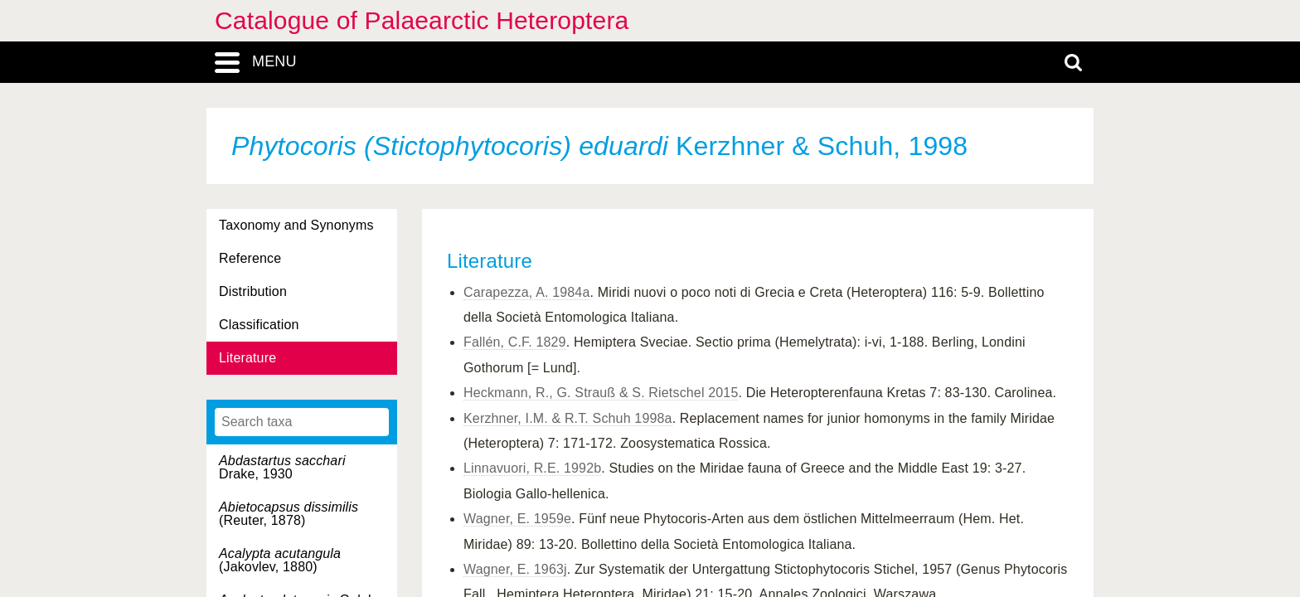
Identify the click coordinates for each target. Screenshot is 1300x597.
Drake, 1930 (282, 467)
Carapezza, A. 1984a (526, 292)
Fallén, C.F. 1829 (514, 342)
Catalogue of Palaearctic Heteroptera (421, 20)
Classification (259, 325)
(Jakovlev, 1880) (280, 560)
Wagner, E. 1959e (517, 519)
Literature (247, 358)
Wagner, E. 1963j (515, 569)
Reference (250, 258)
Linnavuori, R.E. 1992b (532, 468)
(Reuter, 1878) (288, 513)
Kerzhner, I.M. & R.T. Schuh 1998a (567, 418)
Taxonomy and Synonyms (296, 225)
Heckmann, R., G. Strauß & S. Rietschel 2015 (600, 393)
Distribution (253, 291)
